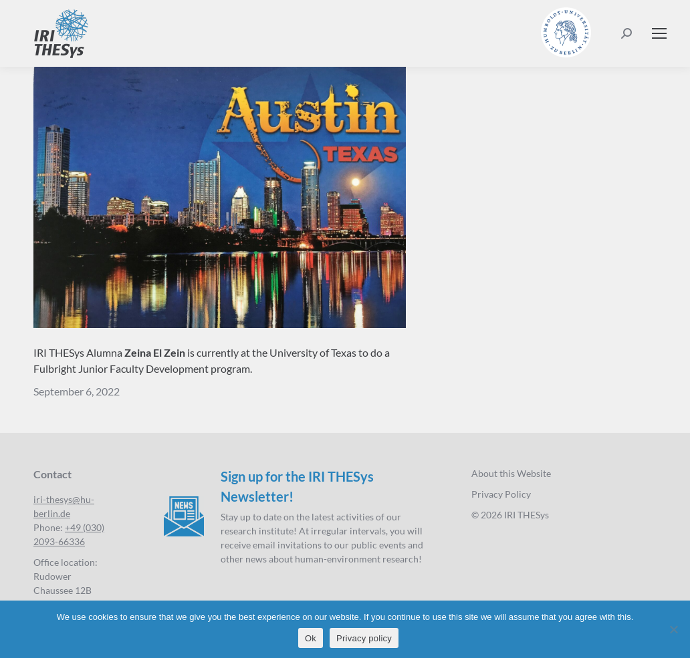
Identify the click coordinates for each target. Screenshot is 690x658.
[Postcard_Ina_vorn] (219, 197)
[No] (673, 629)
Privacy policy (364, 638)
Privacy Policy (501, 494)
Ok (310, 638)
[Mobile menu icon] (659, 33)
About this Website (511, 473)
